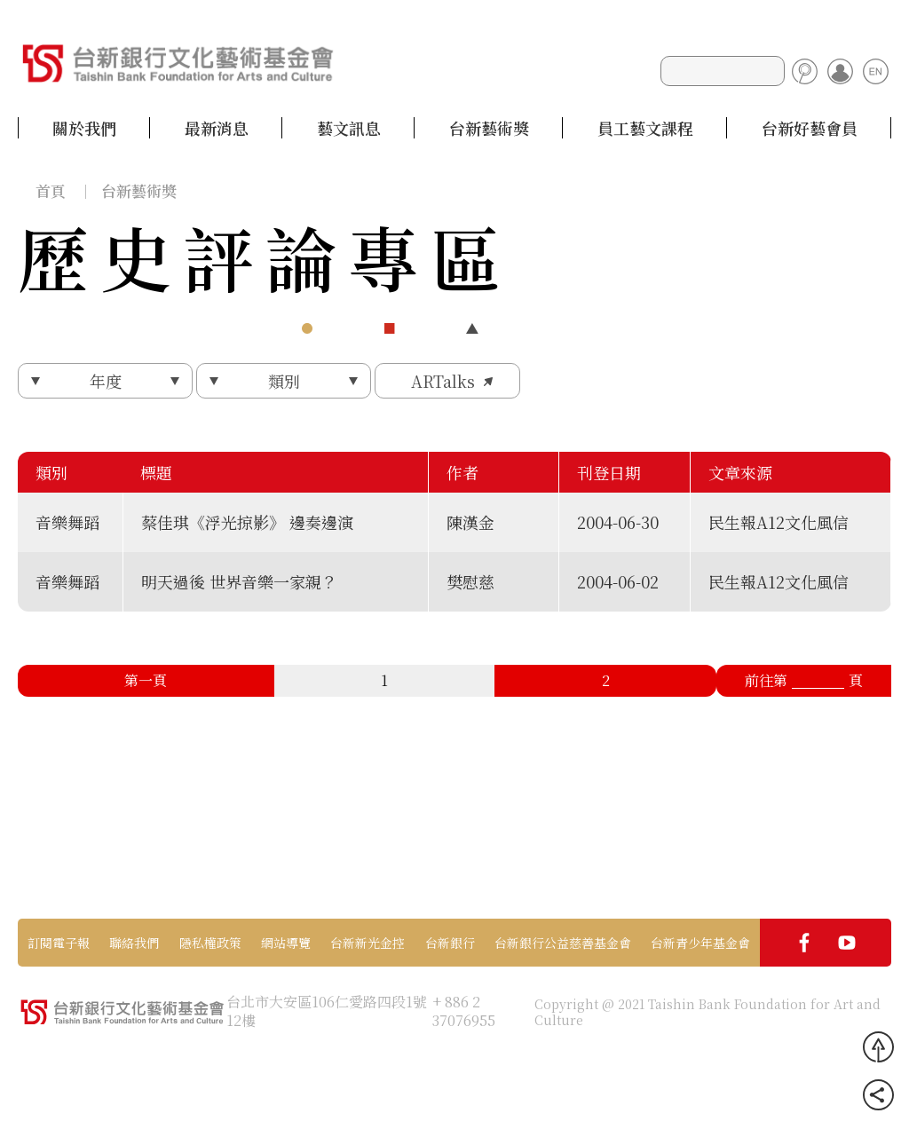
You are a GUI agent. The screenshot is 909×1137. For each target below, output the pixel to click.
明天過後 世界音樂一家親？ (239, 581)
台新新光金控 (367, 942)
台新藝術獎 (489, 127)
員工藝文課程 (645, 127)
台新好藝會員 (810, 127)
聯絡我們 (134, 942)
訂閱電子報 (59, 942)
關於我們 (84, 127)
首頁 (51, 190)
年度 (106, 380)
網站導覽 (286, 942)
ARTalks (443, 380)
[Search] (722, 71)
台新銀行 (450, 942)
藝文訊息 (349, 127)
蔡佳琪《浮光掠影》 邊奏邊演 (247, 521)
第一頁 (145, 680)
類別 (284, 380)
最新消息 (217, 127)
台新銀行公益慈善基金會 (562, 942)
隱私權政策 (210, 942)
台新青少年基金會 (700, 942)
